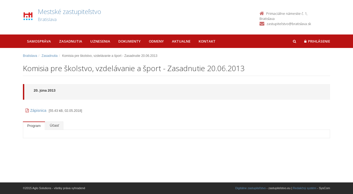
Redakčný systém (304, 188)
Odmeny (156, 41)
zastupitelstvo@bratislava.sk (289, 23)
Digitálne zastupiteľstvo (250, 188)
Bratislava (30, 56)
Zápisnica (36, 110)
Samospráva (39, 41)
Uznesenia (100, 41)
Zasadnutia (70, 41)
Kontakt (207, 41)
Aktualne (181, 41)
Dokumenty (129, 41)
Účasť (54, 125)
